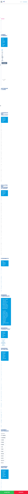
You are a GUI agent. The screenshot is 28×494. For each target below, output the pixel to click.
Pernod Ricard (4, 310)
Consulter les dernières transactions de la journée (10, 143)
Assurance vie (4, 395)
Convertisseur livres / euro (6, 379)
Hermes (2, 306)
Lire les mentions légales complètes (7, 221)
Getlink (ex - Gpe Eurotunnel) (7, 278)
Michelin (2, 270)
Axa (2, 264)
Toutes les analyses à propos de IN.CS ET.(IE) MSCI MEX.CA (14, 198)
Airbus (2, 314)
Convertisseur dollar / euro (6, 374)
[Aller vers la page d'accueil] (4, 2)
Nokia (2, 285)
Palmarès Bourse (4, 367)
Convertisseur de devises (6, 372)
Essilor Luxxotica (4, 268)
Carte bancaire (4, 392)
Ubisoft (2, 312)
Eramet (2, 289)
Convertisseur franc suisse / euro (7, 381)
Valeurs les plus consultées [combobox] (7, 232)
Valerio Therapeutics (5, 308)
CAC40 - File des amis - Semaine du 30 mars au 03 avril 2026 (13, 332)
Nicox (2, 282)
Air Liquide (3, 316)
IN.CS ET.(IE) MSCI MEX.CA (10, 23)
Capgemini (3, 320)
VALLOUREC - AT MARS (6, 339)
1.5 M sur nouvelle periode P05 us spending (10, 349)
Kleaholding (3, 324)
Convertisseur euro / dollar (6, 376)
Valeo (2, 301)
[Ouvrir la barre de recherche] (20, 2)
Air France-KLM (4, 266)
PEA (2, 406)
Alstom (2, 291)
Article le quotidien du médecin (7, 343)
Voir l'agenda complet (5, 118)
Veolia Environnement (5, 287)
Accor (2, 318)
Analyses (15, 17)
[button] (1, 2)
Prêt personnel (4, 399)
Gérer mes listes (4, 238)
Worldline (3, 322)
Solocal (2, 297)
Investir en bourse (4, 404)
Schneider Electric (4, 272)
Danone (2, 276)
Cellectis (2, 274)
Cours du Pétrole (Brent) (6, 369)
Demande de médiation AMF (7, 334)
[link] (2, 419)
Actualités (9, 17)
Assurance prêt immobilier (6, 402)
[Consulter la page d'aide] (21, 2)
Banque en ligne (4, 388)
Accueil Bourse (4, 358)
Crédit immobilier (4, 397)
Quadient (3, 295)
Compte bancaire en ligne (6, 390)
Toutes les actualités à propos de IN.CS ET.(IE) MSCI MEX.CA (14, 153)
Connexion (25, 1)
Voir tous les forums (14, 224)
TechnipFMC (3, 299)
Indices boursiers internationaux (7, 365)
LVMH (2, 280)
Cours (2, 17)
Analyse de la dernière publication (8, 341)
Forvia (2, 293)
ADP (2, 303)
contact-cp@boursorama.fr (9, 132)
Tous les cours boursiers (6, 359)
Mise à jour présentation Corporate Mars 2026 (10, 351)
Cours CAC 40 (4, 361)
